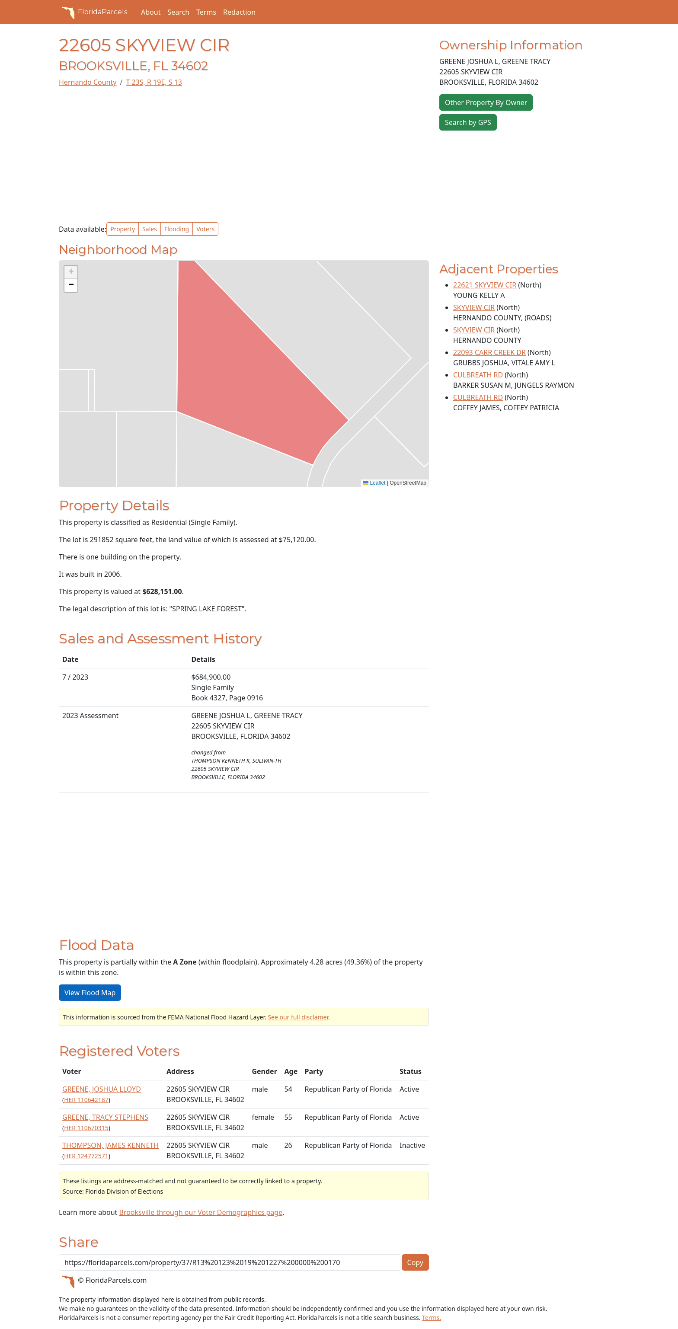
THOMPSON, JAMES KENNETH (110, 1145)
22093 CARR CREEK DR (489, 352)
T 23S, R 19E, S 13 (154, 82)
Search (178, 12)
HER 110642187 (86, 1100)
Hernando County (87, 82)
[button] (70, 272)
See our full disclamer (298, 1017)
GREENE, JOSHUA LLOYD (101, 1089)
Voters (205, 229)
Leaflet (374, 483)
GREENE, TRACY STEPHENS (105, 1117)
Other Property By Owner (486, 102)
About (150, 12)
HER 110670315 (86, 1128)
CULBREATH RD (478, 375)
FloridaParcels (93, 12)
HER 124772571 (86, 1156)
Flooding (176, 229)
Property (122, 229)
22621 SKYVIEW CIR (484, 285)
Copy (415, 1262)
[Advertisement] (244, 154)
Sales (149, 229)
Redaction (239, 12)
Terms (206, 12)
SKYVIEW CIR (474, 307)
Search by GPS (468, 122)
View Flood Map (89, 992)
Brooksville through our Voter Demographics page (200, 1212)
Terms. (431, 1317)
